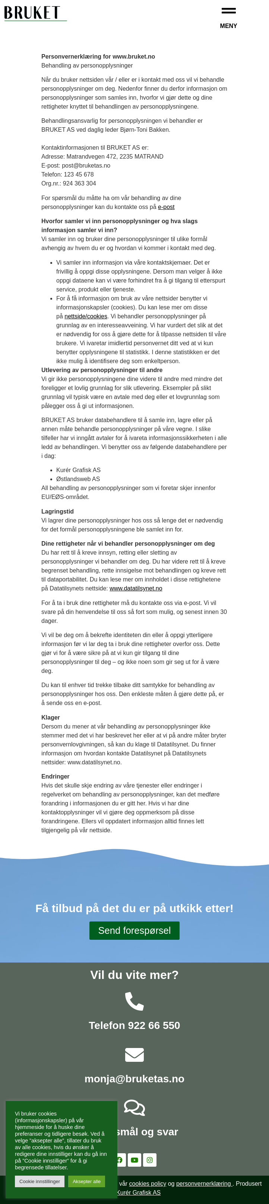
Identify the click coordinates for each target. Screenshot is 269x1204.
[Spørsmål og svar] (134, 1107)
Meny (228, 26)
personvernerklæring (204, 1183)
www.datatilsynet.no (136, 588)
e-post (166, 207)
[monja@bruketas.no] (134, 1054)
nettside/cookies (85, 316)
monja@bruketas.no (134, 1079)
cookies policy (148, 1183)
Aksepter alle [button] (87, 1181)
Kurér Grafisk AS (138, 1192)
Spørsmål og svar (134, 1132)
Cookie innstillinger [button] (39, 1181)
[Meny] (229, 11)
